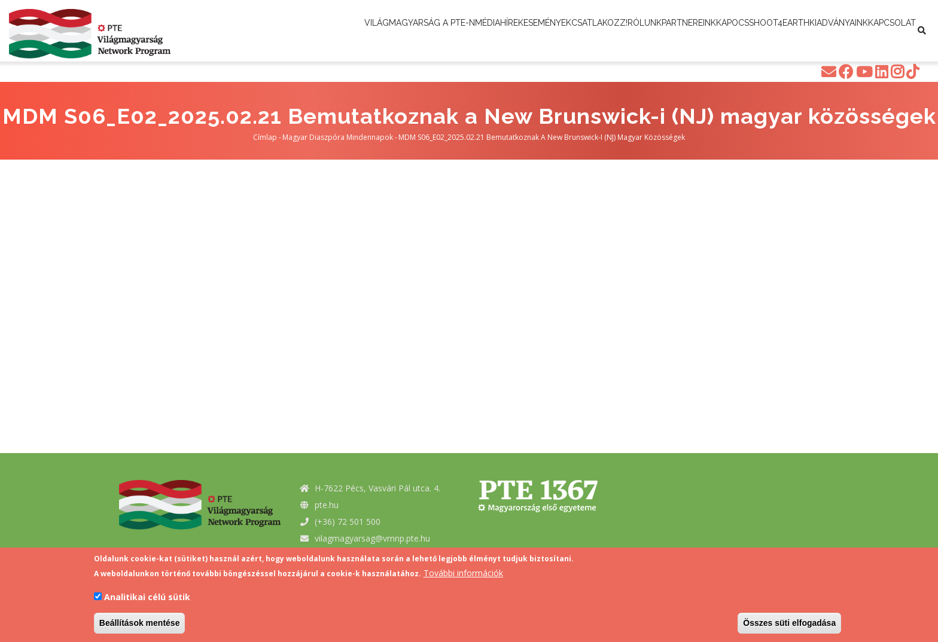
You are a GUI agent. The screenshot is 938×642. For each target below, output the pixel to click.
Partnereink (772, 31)
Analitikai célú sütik (147, 597)
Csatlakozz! (649, 31)
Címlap (265, 137)
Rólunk (712, 31)
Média (489, 31)
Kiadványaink (458, 55)
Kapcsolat (528, 55)
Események (581, 31)
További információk (463, 573)
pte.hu (327, 504)
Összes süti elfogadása (789, 623)
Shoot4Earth (382, 55)
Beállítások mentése (139, 623)
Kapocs (833, 31)
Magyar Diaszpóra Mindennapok (337, 137)
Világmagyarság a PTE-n (406, 31)
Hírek (529, 31)
